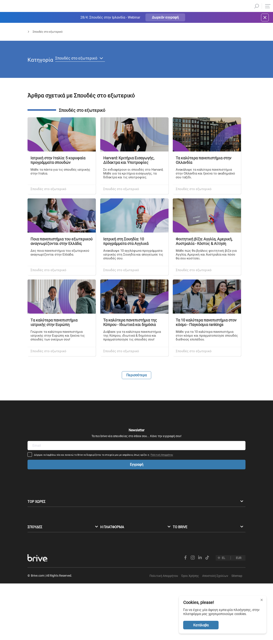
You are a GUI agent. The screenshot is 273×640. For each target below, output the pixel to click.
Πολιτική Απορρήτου (190, 439)
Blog (46, 35)
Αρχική (32, 35)
